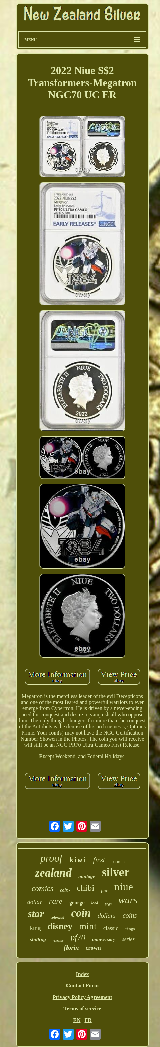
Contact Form (82, 985)
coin (81, 913)
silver (116, 872)
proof (51, 858)
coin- (65, 890)
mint (87, 926)
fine (104, 890)
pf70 (78, 937)
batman (118, 861)
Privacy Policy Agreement (82, 997)
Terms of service (82, 1008)
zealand (53, 872)
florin (71, 947)
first (99, 860)
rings (130, 928)
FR (87, 1020)
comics (42, 888)
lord (94, 903)
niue (123, 887)
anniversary (103, 939)
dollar (34, 902)
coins (130, 915)
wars (127, 899)
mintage (86, 876)
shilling (38, 939)
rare (55, 901)
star (36, 913)
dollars (107, 915)
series (128, 939)
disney (60, 926)
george (76, 902)
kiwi (77, 860)
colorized (57, 917)
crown (93, 948)
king (35, 928)
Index (82, 974)
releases (58, 941)
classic (110, 928)
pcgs (108, 904)
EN (76, 1020)
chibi (86, 888)
